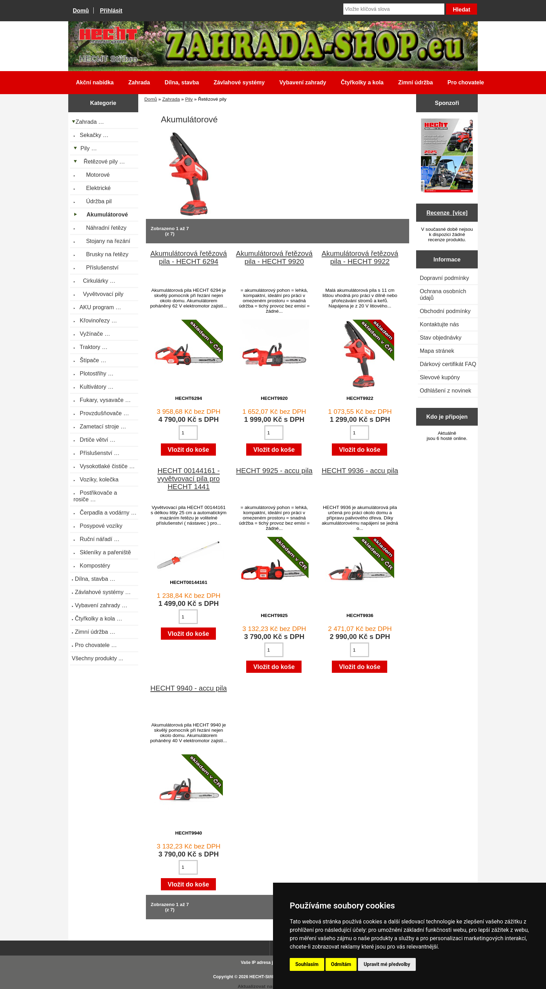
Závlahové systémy (239, 82)
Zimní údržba (415, 82)
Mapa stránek (437, 351)
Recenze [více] (447, 213)
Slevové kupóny (440, 377)
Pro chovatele (465, 82)
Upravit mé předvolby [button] (387, 964)
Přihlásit (111, 10)
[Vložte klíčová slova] (393, 9)
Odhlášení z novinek (445, 390)
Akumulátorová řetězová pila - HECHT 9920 (274, 257)
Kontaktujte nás (439, 324)
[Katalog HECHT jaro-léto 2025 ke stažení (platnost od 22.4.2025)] (447, 156)
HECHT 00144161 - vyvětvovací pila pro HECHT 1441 (188, 478)
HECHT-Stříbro (264, 976)
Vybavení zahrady (302, 82)
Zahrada (171, 99)
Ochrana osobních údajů (443, 294)
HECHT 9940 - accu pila (188, 688)
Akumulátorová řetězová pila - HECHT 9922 (360, 257)
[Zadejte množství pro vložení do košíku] (188, 432)
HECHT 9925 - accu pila (274, 470)
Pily (189, 99)
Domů (81, 10)
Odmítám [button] (341, 964)
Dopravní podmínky (444, 278)
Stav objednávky (440, 337)
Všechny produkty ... (97, 658)
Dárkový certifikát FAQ (448, 364)
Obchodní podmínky (445, 311)
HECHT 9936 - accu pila (360, 470)
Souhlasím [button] (307, 964)
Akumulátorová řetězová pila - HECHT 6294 (188, 257)
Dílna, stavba (182, 82)
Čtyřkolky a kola (362, 82)
